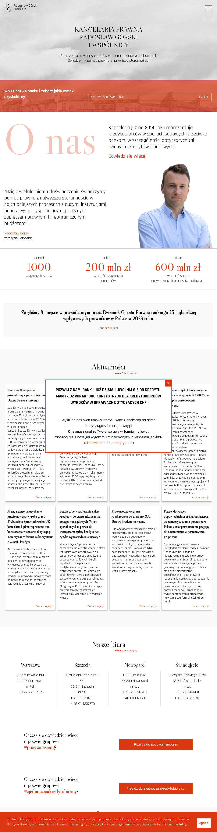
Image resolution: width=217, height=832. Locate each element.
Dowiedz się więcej (127, 156)
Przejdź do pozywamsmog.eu (156, 744)
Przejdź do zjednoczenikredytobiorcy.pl (156, 788)
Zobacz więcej (108, 328)
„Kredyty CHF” (122, 442)
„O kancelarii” (93, 442)
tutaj (182, 824)
